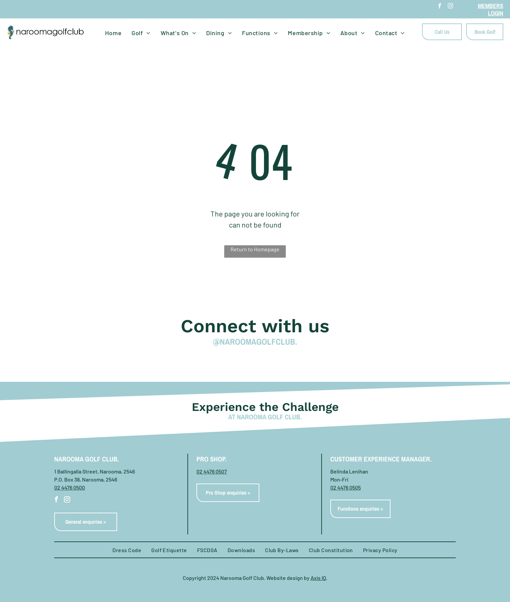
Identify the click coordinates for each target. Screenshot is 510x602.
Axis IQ (318, 578)
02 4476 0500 (69, 487)
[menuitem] (113, 32)
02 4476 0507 (211, 471)
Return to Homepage (255, 249)
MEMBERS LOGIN (490, 9)
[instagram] (450, 6)
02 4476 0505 (345, 487)
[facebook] (440, 6)
